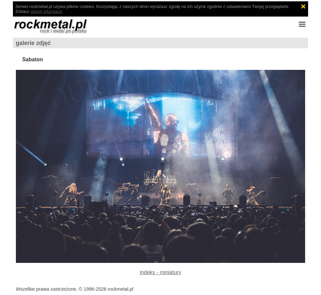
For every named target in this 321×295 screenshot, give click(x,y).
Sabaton (32, 59)
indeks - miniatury (160, 272)
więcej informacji (46, 11)
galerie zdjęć (33, 43)
